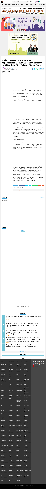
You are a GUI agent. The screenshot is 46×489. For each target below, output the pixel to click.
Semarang (18, 452)
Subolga (10, 460)
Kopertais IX (26, 405)
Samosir (18, 450)
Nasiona (25, 425)
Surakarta (18, 465)
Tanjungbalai (19, 467)
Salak (10, 450)
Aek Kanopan (3, 364)
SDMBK (25, 450)
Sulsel (25, 460)
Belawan (10, 371)
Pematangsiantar (4, 445)
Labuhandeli (26, 412)
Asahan (17, 364)
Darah (17, 379)
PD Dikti (2, 442)
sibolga (10, 457)
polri (10, 447)
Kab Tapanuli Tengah (11, 398)
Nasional (31, 4)
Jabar (25, 390)
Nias (17, 427)
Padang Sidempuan (20, 432)
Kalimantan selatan (18, 401)
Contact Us (19, 485)
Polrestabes (3, 447)
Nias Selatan (26, 427)
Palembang (3, 437)
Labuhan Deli (11, 412)
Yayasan (18, 480)
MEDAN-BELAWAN (19, 425)
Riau (2, 450)
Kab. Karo (18, 397)
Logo (10, 417)
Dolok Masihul (19, 381)
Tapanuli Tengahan (5, 472)
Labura (10, 415)
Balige (10, 366)
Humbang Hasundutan (26, 387)
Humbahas (18, 386)
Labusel (18, 415)
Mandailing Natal (12, 422)
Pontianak (26, 447)
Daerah (5, 4)
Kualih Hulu (26, 407)
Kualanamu (18, 407)
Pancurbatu (3, 440)
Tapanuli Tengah (27, 470)
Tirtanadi (11, 477)
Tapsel (17, 472)
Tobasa (25, 477)
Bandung (26, 366)
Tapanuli (10, 470)
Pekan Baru (11, 442)
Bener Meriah (19, 371)
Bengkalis (26, 371)
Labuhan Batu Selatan (4, 413)
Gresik (10, 384)
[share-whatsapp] (37, 69)
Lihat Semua (23, 230)
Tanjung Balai (4, 467)
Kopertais (18, 405)
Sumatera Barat (4, 462)
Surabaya (11, 465)
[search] (20, 2)
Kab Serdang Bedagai (3, 398)
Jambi (10, 392)
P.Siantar (26, 430)
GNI (1, 384)
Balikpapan (18, 366)
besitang (18, 374)
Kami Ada (31, 485)
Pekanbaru (18, 442)
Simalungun (26, 457)
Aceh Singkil (11, 361)
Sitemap (26, 485)
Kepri (2, 405)
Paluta (10, 437)
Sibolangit (3, 457)
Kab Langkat (18, 395)
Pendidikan (40, 4)
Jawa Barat (18, 392)
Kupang (2, 410)
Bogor (10, 376)
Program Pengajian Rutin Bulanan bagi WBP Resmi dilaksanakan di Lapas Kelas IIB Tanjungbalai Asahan (21, 345)
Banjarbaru (3, 369)
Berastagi (3, 374)
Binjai (25, 374)
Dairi (10, 379)
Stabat (2, 460)
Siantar (25, 455)
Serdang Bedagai (27, 452)
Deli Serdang (26, 379)
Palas (25, 435)
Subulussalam (19, 460)
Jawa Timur (26, 392)
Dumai (25, 381)
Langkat (2, 417)
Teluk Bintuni (4, 477)
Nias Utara (3, 430)
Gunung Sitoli (19, 384)
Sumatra (26, 462)
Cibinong (26, 376)
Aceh (2, 361)
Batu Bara (3, 371)
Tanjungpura (3, 470)
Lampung (26, 415)
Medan (27, 4)
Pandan (10, 440)
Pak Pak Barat (4, 435)
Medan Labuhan (12, 425)
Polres (25, 445)
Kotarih (2, 407)
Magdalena (11, 420)
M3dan (17, 417)
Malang (18, 420)
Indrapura (11, 390)
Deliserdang (3, 381)
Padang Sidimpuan (27, 432)
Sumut (2, 465)
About (14, 485)
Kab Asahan (3, 395)
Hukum (9, 4)
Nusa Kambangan (19, 430)
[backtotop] (23, 359)
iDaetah (2, 390)
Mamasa (25, 420)
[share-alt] (15, 185)
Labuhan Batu (27, 410)
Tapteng (25, 472)
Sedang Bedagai (4, 452)
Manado (2, 422)
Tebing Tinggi (19, 475)
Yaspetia (10, 480)
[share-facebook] (32, 69)
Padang (2, 432)
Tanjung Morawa (12, 467)
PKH (35, 4)
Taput (2, 475)
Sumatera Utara (19, 462)
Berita (10, 374)
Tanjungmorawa (27, 467)
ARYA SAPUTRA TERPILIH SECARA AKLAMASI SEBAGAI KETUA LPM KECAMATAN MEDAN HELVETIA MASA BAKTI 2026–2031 (23, 325)
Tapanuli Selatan (19, 470)
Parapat (25, 440)
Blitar (2, 376)
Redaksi (22, 485)
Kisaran (10, 405)
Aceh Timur (26, 361)
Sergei (10, 455)
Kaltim (25, 400)
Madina (25, 417)
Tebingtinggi (26, 475)
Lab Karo (18, 410)
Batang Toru (18, 369)
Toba (17, 477)
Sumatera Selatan (12, 462)
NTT (9, 430)
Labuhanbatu (19, 412)
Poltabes (18, 447)
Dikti (10, 381)
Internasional (19, 390)
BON (17, 376)
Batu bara (26, 369)
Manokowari (18, 422)
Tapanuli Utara (12, 472)
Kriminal (22, 4)
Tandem (25, 465)
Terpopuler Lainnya (23, 351)
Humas (13, 4)
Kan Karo (26, 402)
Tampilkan (42, 197)
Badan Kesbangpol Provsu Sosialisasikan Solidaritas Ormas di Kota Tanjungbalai (23, 317)
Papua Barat (18, 440)
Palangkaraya (19, 435)
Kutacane (11, 410)
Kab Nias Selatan (27, 395)
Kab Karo (10, 395)
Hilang (25, 384)
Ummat (2, 480)
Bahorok (25, 364)
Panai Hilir (18, 437)
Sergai (2, 455)
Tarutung (11, 475)
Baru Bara (11, 369)
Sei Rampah (11, 452)
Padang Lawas (11, 432)
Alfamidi (10, 364)
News (10, 427)
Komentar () (41, 68)
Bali (2, 366)
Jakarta (17, 4)
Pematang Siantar (27, 442)
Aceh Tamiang (19, 361)
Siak (17, 455)
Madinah (3, 420)
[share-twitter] (35, 69)
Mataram (26, 422)
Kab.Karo (26, 397)
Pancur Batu (26, 437)
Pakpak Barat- (11, 435)
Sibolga (18, 457)
